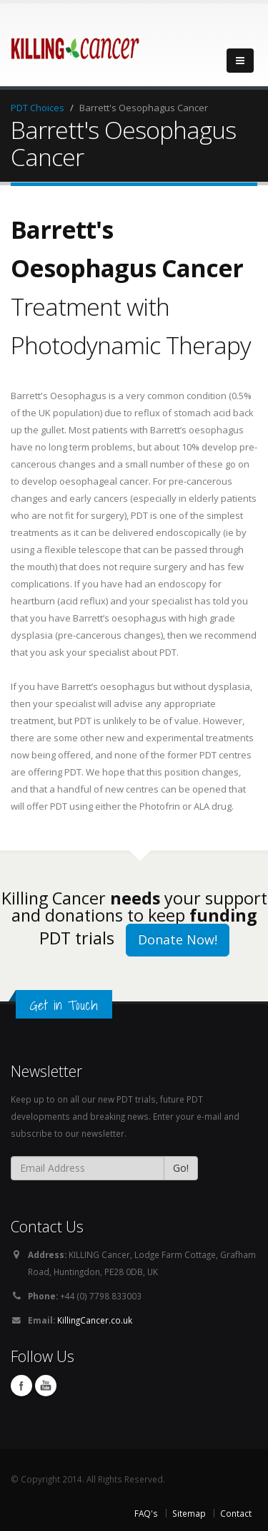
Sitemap (189, 1513)
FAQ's (146, 1513)
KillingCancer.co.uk (94, 1320)
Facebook (21, 1385)
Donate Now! (177, 939)
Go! (181, 1168)
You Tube (45, 1385)
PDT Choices (37, 107)
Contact (236, 1513)
